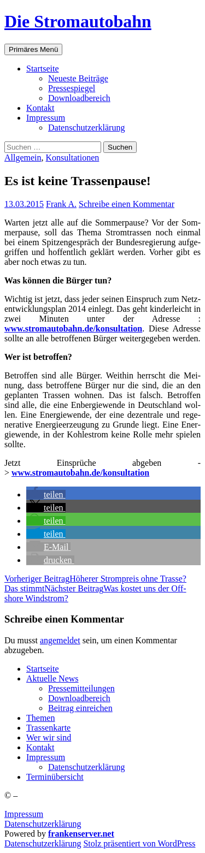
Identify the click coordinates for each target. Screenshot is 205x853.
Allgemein (23, 157)
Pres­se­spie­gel (71, 88)
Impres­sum (45, 117)
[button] (46, 494)
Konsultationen (72, 157)
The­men (40, 717)
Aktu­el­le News (52, 678)
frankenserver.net (81, 833)
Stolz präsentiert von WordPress (139, 843)
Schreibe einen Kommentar (126, 204)
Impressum (23, 814)
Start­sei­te (42, 68)
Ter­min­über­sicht (55, 776)
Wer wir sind (48, 737)
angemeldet (60, 640)
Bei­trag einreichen (80, 708)
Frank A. (61, 204)
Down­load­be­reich (79, 98)
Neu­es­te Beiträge (78, 78)
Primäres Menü (33, 49)
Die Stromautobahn (77, 21)
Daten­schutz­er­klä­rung (86, 127)
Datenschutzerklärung (42, 823)
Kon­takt (40, 107)
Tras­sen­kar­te (48, 727)
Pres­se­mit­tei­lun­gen (81, 688)
